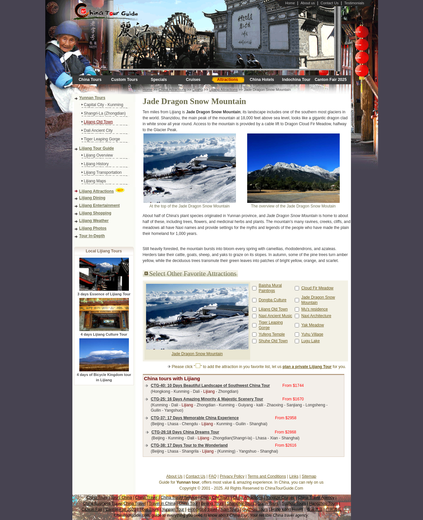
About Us (174, 476)
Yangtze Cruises (280, 497)
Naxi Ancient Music (275, 316)
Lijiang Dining (92, 198)
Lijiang (197, 90)
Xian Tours (229, 509)
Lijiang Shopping (95, 213)
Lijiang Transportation (103, 172)
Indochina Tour (296, 79)
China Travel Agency (316, 497)
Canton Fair (92, 509)
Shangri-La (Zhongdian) (105, 113)
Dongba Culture (273, 300)
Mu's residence (314, 309)
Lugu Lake (310, 341)
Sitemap (309, 476)
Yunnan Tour (173, 509)
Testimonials (354, 3)
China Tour (188, 503)
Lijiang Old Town (98, 122)
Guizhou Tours (255, 509)
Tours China (121, 497)
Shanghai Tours (240, 503)
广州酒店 (333, 509)
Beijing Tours (212, 503)
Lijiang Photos (93, 228)
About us (307, 3)
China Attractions (172, 90)
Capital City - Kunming (103, 104)
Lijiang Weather (94, 220)
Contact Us (329, 3)
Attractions (227, 79)
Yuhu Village (312, 334)
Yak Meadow (312, 325)
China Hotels (262, 79)
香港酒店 (315, 509)
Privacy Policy (232, 476)
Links (293, 476)
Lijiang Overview (98, 155)
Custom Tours (124, 79)
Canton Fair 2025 (331, 79)
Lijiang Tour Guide (96, 148)
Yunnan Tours (92, 97)
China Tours (90, 79)
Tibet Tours (149, 509)
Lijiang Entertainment (99, 205)
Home (290, 3)
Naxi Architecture (316, 316)
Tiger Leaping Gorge (102, 139)
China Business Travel (102, 503)
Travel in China (162, 503)
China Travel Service (179, 497)
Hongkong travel (202, 509)
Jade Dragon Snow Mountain (197, 354)
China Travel (146, 497)
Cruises (193, 79)
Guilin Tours (268, 503)
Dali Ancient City (98, 130)
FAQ (212, 476)
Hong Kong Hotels (287, 509)
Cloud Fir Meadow (317, 288)
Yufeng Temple (272, 334)
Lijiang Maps (95, 181)
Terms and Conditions (267, 476)
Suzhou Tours (294, 503)
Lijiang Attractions (96, 191)
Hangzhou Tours (323, 503)
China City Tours (215, 497)
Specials (159, 79)
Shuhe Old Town (273, 341)
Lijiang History (96, 164)
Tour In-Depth (92, 236)
